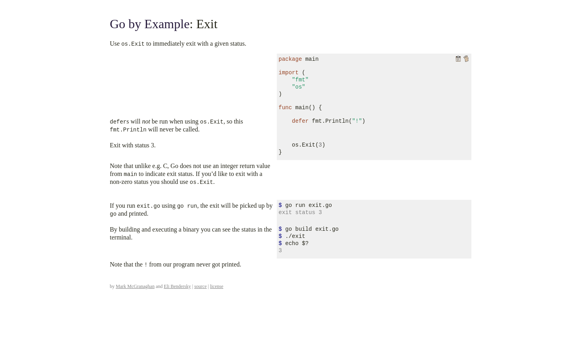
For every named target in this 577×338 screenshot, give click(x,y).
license (216, 286)
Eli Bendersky (177, 286)
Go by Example (150, 24)
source (200, 286)
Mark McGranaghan (135, 286)
